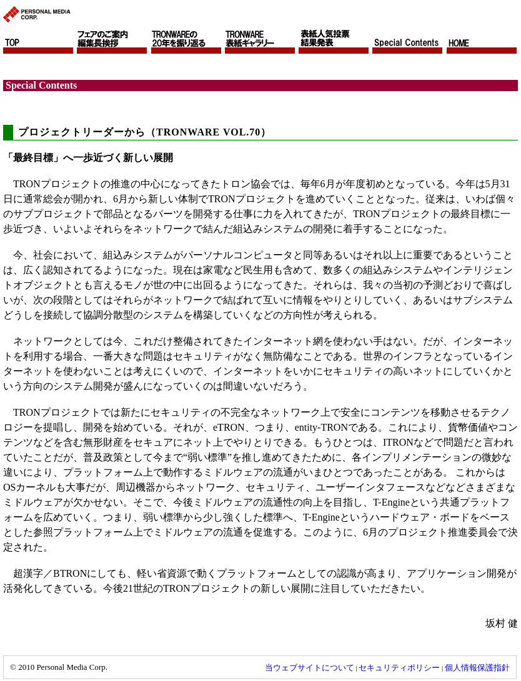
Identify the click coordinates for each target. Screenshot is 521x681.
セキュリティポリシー (399, 667)
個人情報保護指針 (477, 667)
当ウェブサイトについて (309, 667)
